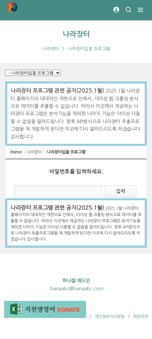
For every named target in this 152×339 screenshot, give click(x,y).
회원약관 (140, 316)
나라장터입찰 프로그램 (89, 49)
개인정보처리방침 (110, 316)
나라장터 (76, 34)
